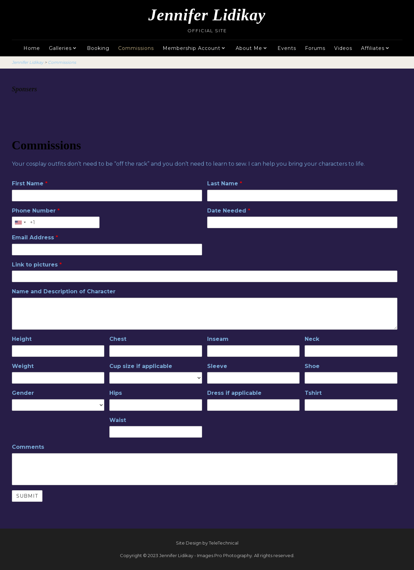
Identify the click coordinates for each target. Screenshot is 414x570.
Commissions (136, 48)
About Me (249, 48)
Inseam (218, 339)
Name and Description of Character (63, 291)
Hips (115, 393)
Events (286, 48)
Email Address (35, 237)
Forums (315, 48)
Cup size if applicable (140, 366)
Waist (117, 420)
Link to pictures (37, 264)
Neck (312, 339)
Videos (343, 48)
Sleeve (217, 366)
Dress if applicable (234, 393)
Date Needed (228, 210)
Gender (23, 393)
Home (31, 48)
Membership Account (191, 48)
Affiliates (372, 48)
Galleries (60, 48)
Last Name (224, 183)
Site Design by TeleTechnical (207, 543)
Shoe (312, 366)
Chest (117, 339)
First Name (30, 183)
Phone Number (36, 210)
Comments (28, 447)
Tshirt (313, 393)
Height (22, 339)
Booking (98, 48)
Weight (23, 366)
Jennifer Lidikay (207, 15)
